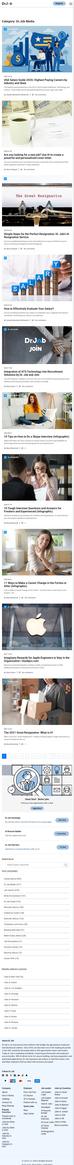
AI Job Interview (45, 1117)
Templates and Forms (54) (16, 924)
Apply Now (37, 808)
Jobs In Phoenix (11, 1022)
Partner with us (30, 1102)
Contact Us (7, 1102)
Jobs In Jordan (61, 1111)
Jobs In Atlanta (10, 1005)
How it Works (8, 1095)
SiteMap (6, 1099)
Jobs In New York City (13, 977)
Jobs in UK (59, 1118)
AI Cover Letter (47, 1122)
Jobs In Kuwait (61, 1098)
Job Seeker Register (46, 1099)
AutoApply (45, 1107)
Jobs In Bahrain (61, 1105)
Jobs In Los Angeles (13, 988)
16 (58, 756)
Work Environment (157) (15, 896)
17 (64, 756)
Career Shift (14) (11, 958)
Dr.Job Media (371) (12, 884)
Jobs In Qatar (60, 1101)
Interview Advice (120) (14, 918)
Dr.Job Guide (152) (12, 901)
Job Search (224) (11, 890)
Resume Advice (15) (13, 953)
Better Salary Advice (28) (15, 935)
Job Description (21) (13, 941)
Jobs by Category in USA (7, 1144)
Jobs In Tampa (10, 1028)
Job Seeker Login (46, 1093)
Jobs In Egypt (60, 1108)
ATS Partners (29, 1099)
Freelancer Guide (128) (14, 913)
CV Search (28, 1095)
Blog (26, 1110)
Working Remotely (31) (14, 930)
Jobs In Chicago (11, 994)
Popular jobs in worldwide (8, 1117)
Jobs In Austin (10, 1016)
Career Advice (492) (12, 879)
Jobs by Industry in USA (6, 1135)
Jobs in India (60, 1122)
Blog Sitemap (8, 1106)
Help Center (29, 1113)
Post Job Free (30, 1092)
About (4, 1092)
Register (59, 3)
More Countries (61, 1125)
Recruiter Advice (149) (14, 907)
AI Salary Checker (45, 1126)
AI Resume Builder (46, 1111)
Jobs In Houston (11, 999)
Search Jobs (46, 1104)
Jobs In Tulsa (10, 1011)
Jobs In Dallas (10, 982)
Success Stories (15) (13, 947)
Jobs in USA (59, 1115)
